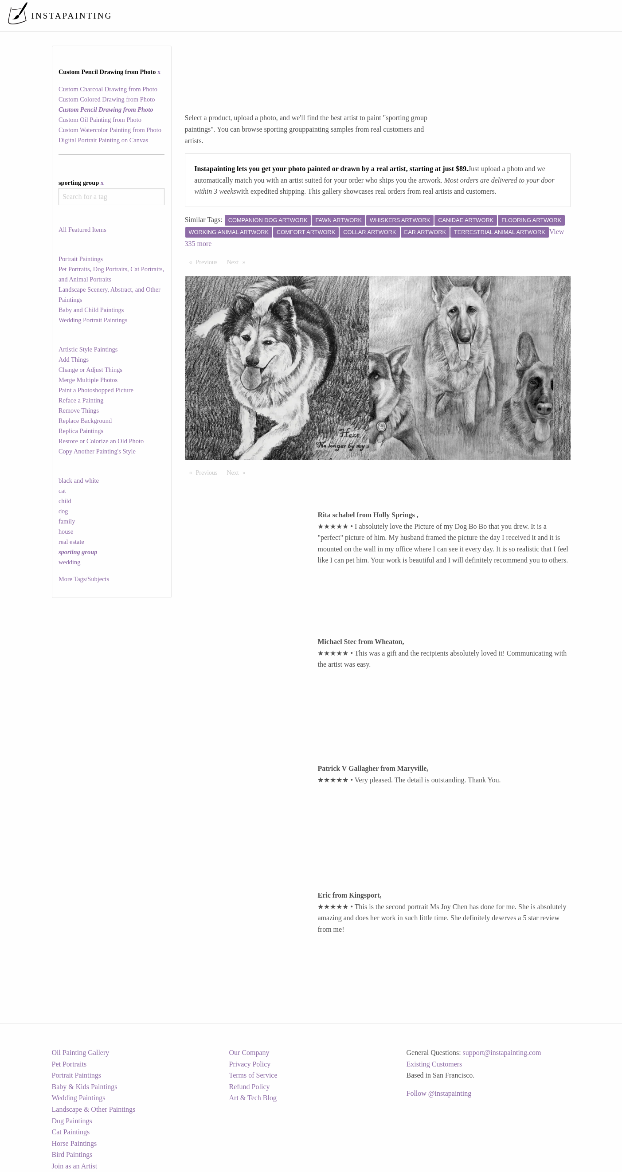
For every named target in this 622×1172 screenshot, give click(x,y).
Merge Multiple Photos (88, 379)
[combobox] (111, 196)
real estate (71, 541)
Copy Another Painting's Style (97, 451)
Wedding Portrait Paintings (93, 320)
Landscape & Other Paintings (94, 1109)
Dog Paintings (72, 1121)
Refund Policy (249, 1086)
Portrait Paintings (81, 258)
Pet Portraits (69, 1064)
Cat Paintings (71, 1132)
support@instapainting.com (502, 1052)
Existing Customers (434, 1064)
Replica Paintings (81, 430)
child (65, 500)
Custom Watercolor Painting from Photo (110, 129)
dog (63, 511)
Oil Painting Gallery (81, 1052)
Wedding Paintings (79, 1098)
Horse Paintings (74, 1143)
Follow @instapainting (439, 1093)
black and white (79, 480)
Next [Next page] (238, 262)
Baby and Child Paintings (91, 309)
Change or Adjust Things (90, 369)
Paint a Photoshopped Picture (96, 390)
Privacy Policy (250, 1064)
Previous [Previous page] (209, 262)
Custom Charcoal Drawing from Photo (108, 89)
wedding (70, 562)
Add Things (74, 359)
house (66, 531)
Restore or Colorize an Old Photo (101, 441)
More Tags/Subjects (84, 578)
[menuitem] (428, 15)
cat (62, 490)
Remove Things (79, 410)
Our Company (249, 1052)
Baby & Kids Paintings (84, 1086)
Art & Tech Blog (253, 1098)
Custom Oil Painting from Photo (100, 119)
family (67, 521)
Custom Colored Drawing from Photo (107, 99)
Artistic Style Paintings (88, 349)
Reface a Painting (81, 400)
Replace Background (85, 420)
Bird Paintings (72, 1154)
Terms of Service (253, 1075)
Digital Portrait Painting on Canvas (103, 140)
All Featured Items (82, 229)
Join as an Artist (75, 1166)
